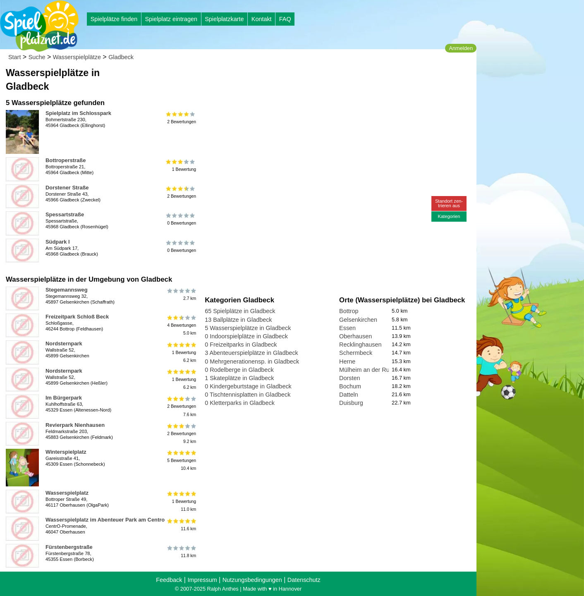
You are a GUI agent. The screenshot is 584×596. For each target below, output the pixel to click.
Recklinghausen (360, 344)
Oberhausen (355, 336)
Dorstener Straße (67, 187)
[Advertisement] (298, 78)
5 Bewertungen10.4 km (181, 460)
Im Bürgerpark (63, 398)
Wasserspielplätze (77, 57)
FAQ (285, 19)
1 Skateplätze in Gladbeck (239, 378)
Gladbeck (121, 57)
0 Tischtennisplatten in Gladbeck (247, 394)
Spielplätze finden (114, 19)
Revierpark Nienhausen (75, 425)
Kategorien (449, 216)
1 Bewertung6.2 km (181, 352)
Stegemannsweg (66, 290)
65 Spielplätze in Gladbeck (240, 311)
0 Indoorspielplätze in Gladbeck (246, 336)
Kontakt (261, 19)
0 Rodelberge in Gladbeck (239, 369)
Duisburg (351, 403)
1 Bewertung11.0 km (181, 501)
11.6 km (181, 524)
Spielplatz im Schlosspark (78, 113)
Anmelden (461, 48)
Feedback (169, 580)
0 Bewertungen (181, 219)
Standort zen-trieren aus (449, 203)
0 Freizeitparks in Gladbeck (241, 344)
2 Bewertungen (181, 118)
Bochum (350, 386)
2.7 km (181, 294)
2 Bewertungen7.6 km (181, 406)
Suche (37, 57)
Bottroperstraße (65, 160)
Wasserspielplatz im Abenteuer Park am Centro (105, 520)
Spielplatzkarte (224, 19)
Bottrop (348, 311)
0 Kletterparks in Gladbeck (240, 403)
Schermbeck (355, 352)
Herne (347, 361)
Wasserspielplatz (67, 493)
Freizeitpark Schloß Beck (77, 317)
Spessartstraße (64, 214)
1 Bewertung (181, 165)
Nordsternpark (63, 343)
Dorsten (349, 378)
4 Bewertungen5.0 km (181, 325)
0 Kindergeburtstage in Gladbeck (248, 386)
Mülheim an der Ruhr (367, 369)
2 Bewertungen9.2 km (181, 434)
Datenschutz (304, 580)
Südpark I (57, 242)
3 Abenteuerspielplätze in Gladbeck (251, 352)
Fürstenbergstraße (69, 547)
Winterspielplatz (65, 452)
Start (14, 57)
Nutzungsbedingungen (252, 580)
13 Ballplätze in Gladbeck (238, 319)
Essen (347, 328)
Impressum (202, 580)
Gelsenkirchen (358, 319)
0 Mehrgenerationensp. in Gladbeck (252, 361)
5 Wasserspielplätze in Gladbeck (248, 328)
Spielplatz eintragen (171, 19)
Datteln (348, 394)
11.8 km (181, 552)
